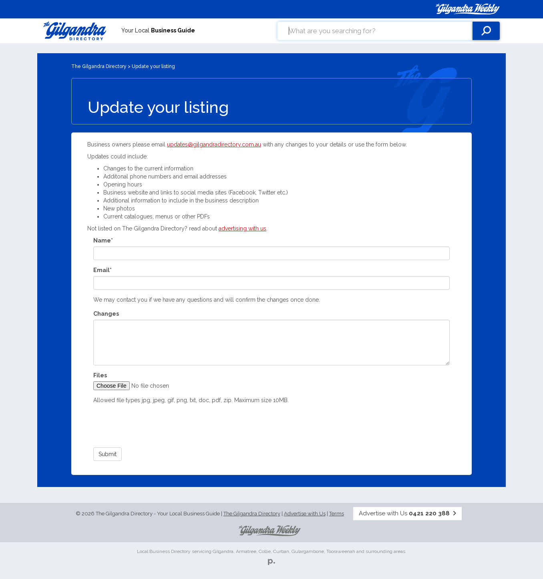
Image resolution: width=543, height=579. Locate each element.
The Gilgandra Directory (99, 66)
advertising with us (242, 228)
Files (100, 375)
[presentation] (154, 425)
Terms (336, 514)
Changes (106, 314)
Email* (102, 270)
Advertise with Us (305, 514)
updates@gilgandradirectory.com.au (214, 144)
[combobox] (375, 31)
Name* (103, 240)
